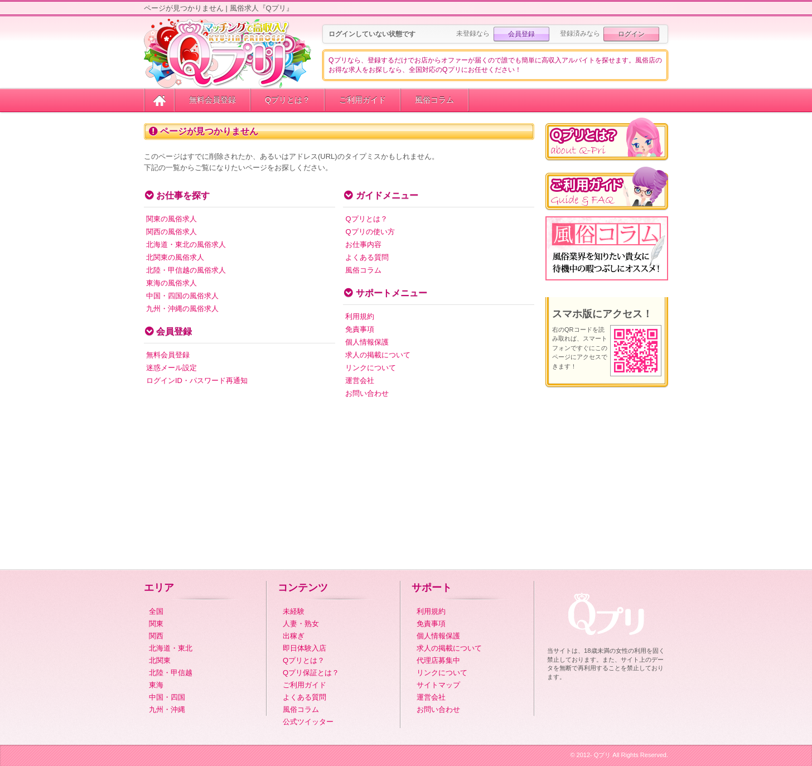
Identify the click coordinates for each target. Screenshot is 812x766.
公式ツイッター (308, 721)
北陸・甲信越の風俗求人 (186, 270)
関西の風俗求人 (171, 231)
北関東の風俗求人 (175, 257)
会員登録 (521, 34)
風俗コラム (434, 99)
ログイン (631, 34)
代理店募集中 (438, 660)
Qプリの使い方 (369, 231)
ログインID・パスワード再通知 (197, 380)
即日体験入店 (304, 648)
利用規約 (359, 316)
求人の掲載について (377, 355)
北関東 (160, 660)
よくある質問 (367, 257)
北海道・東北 (170, 648)
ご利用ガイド (362, 99)
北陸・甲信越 (170, 672)
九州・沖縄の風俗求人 (182, 308)
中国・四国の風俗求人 (182, 296)
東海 (156, 685)
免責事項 (359, 329)
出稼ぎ (293, 636)
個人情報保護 (367, 342)
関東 (156, 623)
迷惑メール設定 (171, 367)
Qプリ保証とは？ (311, 672)
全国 (156, 611)
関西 (156, 636)
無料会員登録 (212, 99)
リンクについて (370, 367)
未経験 (293, 611)
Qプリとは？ (287, 99)
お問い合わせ (367, 393)
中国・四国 (167, 697)
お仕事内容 (363, 244)
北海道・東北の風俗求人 (186, 244)
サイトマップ (438, 685)
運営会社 (359, 380)
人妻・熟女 (301, 623)
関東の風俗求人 (171, 219)
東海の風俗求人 (171, 283)
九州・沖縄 (167, 709)
